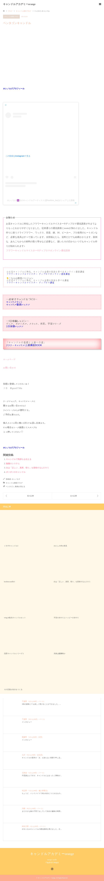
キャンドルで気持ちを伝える (18, 459)
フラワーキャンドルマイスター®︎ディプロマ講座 (30, 282)
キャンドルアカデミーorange (19, 4)
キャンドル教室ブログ (11, 16)
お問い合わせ (9, 368)
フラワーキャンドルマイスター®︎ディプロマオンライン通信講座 (38, 250)
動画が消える (20, 487)
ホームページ (9, 359)
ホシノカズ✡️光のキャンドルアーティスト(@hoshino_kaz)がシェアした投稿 (40, 200)
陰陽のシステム (13, 464)
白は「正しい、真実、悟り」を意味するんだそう (27, 468)
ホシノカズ (16, 479)
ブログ (10, 11)
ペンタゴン (10, 487)
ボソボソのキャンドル (15, 472)
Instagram (52, 868)
